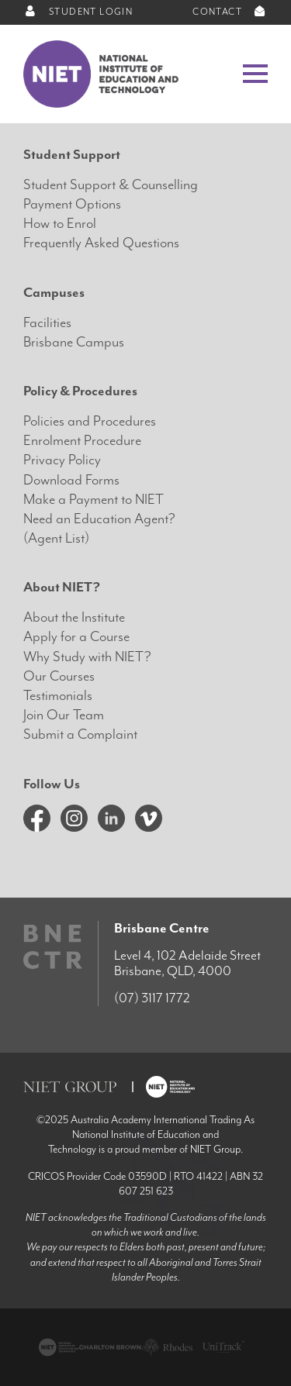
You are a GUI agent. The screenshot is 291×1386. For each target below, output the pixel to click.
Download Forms (71, 480)
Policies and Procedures (89, 421)
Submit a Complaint (80, 734)
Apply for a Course (76, 637)
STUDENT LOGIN (78, 12)
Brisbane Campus (73, 342)
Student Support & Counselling (110, 185)
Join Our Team (63, 715)
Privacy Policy (62, 460)
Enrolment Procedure (82, 441)
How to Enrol (59, 223)
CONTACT (230, 12)
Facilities (47, 323)
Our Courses (59, 676)
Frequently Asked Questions (101, 243)
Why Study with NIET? (87, 657)
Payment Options (72, 204)
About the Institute (74, 617)
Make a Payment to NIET (93, 499)
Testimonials (57, 696)
